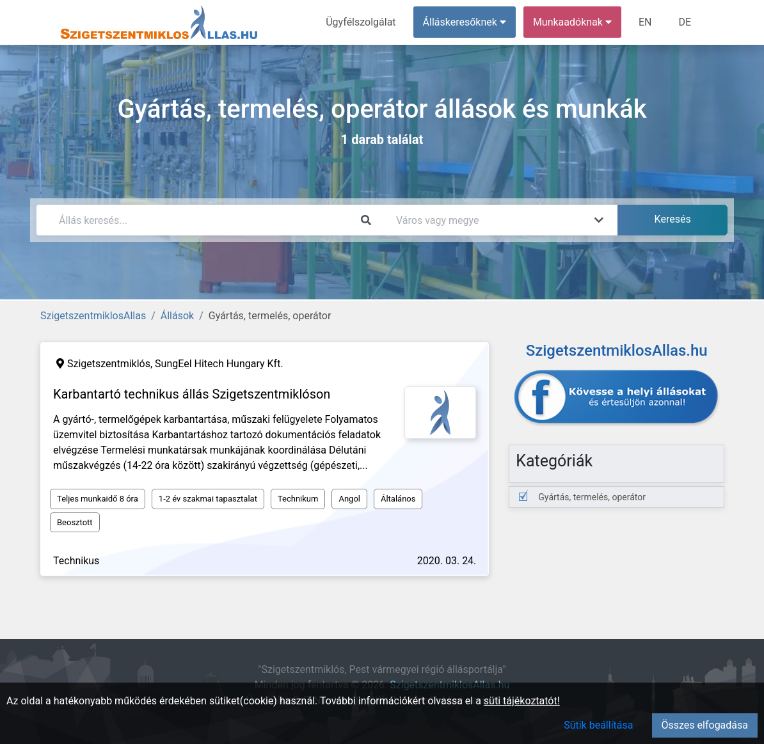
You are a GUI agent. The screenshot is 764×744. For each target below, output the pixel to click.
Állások (177, 316)
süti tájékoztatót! (522, 701)
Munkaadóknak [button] (572, 22)
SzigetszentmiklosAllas (93, 316)
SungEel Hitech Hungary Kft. (219, 364)
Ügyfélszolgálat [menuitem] (360, 22)
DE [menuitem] (684, 22)
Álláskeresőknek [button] (464, 22)
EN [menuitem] (645, 22)
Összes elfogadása (705, 725)
